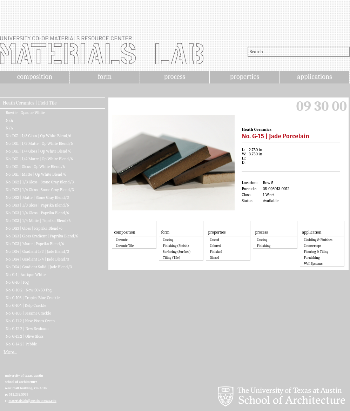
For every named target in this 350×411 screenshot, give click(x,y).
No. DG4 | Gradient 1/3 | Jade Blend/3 (37, 251)
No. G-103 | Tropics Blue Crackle (33, 297)
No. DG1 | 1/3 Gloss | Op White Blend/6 (38, 135)
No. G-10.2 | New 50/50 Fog (29, 290)
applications (314, 77)
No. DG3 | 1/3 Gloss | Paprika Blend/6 (37, 205)
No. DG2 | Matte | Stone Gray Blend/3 (37, 197)
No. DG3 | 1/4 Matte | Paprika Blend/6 (38, 220)
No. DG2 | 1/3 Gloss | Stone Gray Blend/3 (40, 182)
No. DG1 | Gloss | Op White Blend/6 (35, 166)
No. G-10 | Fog (17, 282)
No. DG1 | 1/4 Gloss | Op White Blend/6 (38, 151)
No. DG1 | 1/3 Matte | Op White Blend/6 (39, 143)
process (175, 77)
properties (244, 77)
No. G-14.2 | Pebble (21, 344)
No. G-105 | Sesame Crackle (28, 313)
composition (34, 77)
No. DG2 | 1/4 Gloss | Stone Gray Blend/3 (40, 189)
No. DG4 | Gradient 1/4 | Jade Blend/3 (37, 259)
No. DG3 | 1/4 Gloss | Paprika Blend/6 (37, 212)
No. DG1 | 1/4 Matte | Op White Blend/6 (39, 158)
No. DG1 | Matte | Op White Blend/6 (36, 174)
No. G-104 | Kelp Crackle (26, 305)
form (105, 77)
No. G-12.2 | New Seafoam (27, 328)
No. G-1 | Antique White (26, 274)
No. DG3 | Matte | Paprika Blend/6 (35, 243)
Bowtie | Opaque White (25, 112)
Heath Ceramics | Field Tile (29, 103)
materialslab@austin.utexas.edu (32, 401)
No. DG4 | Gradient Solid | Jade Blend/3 (39, 266)
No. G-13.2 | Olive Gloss (24, 336)
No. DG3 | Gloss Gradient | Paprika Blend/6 (42, 236)
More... (10, 352)
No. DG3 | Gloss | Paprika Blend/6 (34, 228)
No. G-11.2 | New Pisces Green (30, 320)
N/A (9, 120)
